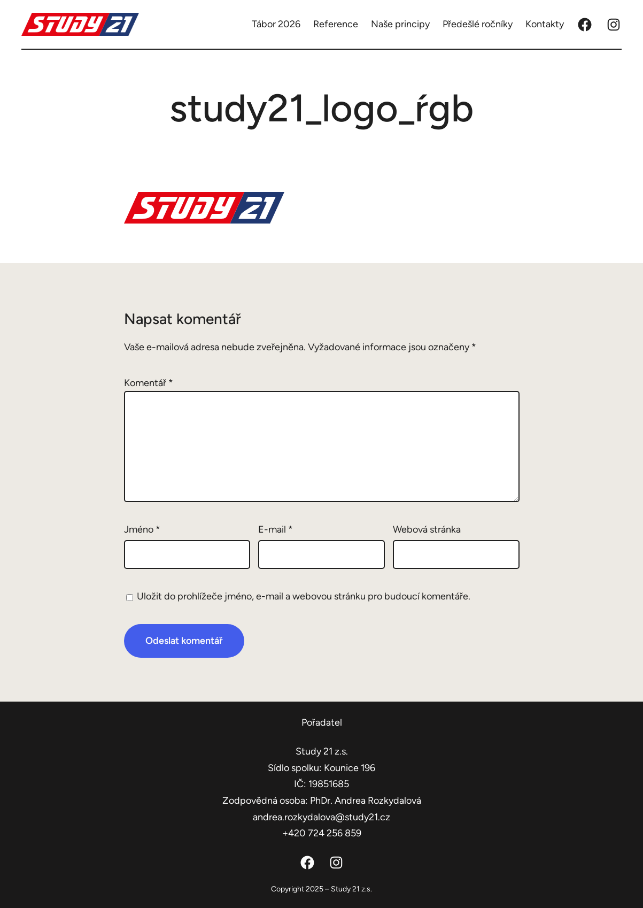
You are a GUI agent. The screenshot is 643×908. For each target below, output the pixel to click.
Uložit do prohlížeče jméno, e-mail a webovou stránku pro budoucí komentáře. (303, 596)
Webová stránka (427, 529)
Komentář (148, 383)
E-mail (275, 529)
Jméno (142, 529)
